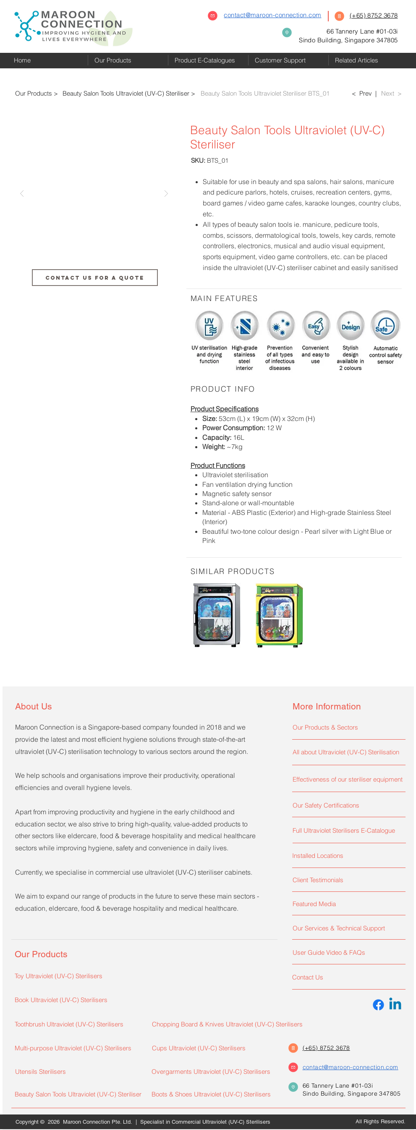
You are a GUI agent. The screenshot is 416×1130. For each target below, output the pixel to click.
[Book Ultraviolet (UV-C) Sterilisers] (73, 1000)
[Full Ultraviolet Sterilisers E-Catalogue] (347, 830)
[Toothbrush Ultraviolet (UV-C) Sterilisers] (78, 1024)
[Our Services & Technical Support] (347, 928)
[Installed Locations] (346, 855)
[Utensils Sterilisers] (78, 1071)
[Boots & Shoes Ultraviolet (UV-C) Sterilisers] (212, 1094)
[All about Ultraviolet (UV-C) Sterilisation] (347, 752)
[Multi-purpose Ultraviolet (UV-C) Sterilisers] (78, 1048)
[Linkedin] (395, 1005)
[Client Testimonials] (347, 880)
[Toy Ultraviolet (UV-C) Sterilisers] (78, 976)
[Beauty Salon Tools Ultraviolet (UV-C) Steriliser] (79, 1094)
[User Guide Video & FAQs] (347, 952)
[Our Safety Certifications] (347, 805)
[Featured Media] (347, 903)
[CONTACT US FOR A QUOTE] (95, 277)
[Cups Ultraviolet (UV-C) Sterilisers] (210, 1048)
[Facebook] (378, 1005)
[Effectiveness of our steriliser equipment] (349, 779)
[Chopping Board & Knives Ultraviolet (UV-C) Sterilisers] (235, 1024)
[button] (128, 60)
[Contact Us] (346, 977)
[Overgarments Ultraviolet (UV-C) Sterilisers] (214, 1071)
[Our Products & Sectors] (347, 727)
